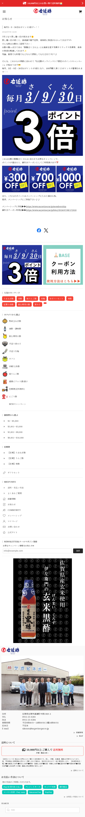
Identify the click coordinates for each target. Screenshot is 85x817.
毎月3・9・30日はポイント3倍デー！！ (22, 27)
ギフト (12, 359)
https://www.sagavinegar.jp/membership (46, 206)
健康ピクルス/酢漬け (18, 381)
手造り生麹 (14, 351)
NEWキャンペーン (17, 404)
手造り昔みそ (15, 344)
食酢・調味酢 (15, 329)
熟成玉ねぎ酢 (15, 321)
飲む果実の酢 (15, 336)
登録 (78, 550)
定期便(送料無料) (17, 389)
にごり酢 (13, 396)
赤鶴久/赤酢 (14, 366)
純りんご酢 (14, 374)
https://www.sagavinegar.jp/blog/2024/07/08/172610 (51, 210)
